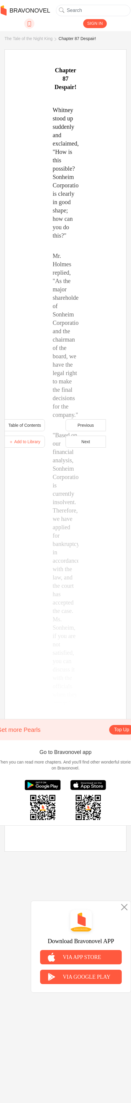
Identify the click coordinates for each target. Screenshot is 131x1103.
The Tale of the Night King (28, 38)
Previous (85, 425)
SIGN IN (95, 23)
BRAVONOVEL (25, 10)
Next (85, 441)
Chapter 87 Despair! (77, 38)
